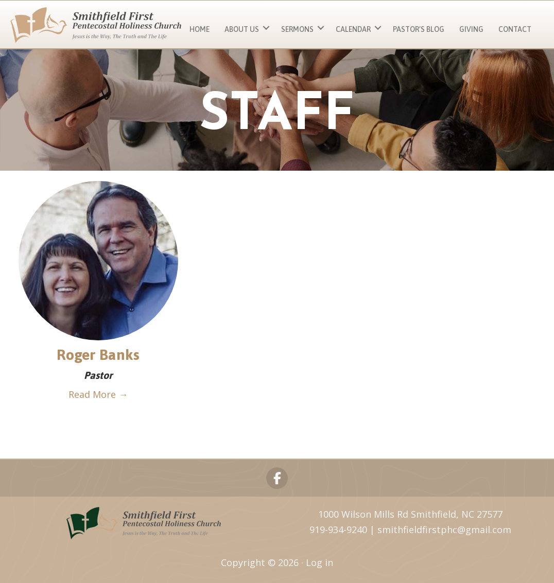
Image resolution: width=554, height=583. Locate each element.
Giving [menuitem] (471, 29)
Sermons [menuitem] (297, 29)
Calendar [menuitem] (353, 29)
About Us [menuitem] (241, 29)
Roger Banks (98, 354)
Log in (319, 562)
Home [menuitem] (199, 29)
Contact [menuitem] (514, 29)
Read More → (98, 394)
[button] (266, 28)
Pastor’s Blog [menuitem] (418, 29)
